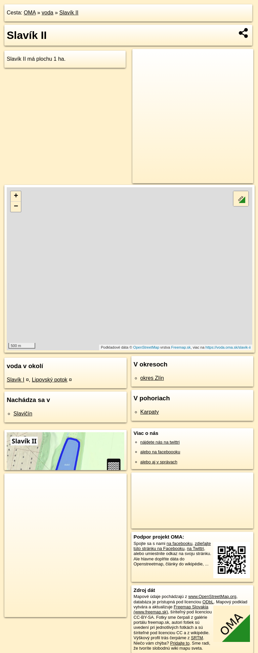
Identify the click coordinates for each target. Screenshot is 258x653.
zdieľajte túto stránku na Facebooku (172, 546)
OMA (30, 12)
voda (47, 12)
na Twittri (195, 548)
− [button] (16, 207)
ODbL (207, 601)
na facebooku (179, 543)
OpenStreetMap (146, 347)
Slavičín (22, 413)
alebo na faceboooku (160, 451)
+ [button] (16, 196)
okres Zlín (152, 378)
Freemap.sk (180, 347)
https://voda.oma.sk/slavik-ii (228, 347)
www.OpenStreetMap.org (212, 596)
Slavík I (15, 380)
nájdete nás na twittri (160, 442)
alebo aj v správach (158, 461)
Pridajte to (179, 643)
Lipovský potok (50, 380)
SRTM (197, 637)
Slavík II (69, 12)
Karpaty (149, 412)
